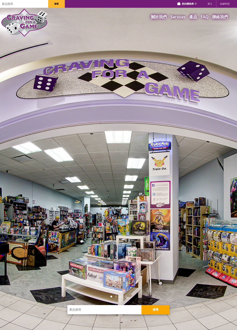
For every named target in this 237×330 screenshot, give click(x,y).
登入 (210, 4)
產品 (193, 17)
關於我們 (159, 17)
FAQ (204, 17)
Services (178, 17)
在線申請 (225, 4)
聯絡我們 (220, 17)
